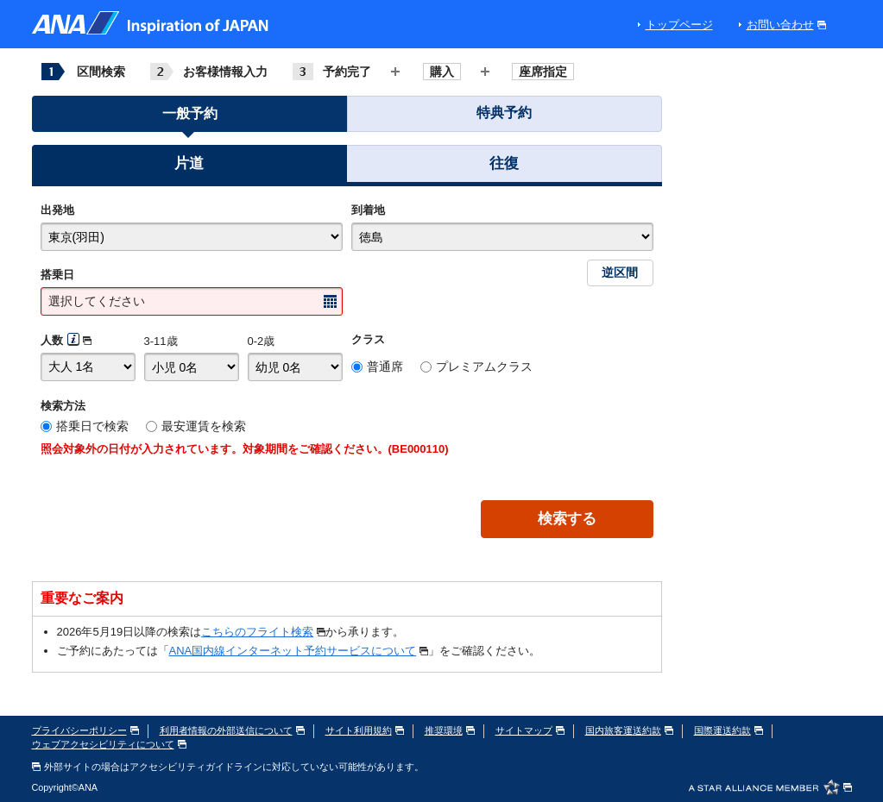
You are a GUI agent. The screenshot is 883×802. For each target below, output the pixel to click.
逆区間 (620, 272)
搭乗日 (57, 274)
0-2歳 (261, 341)
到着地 (368, 210)
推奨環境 (450, 730)
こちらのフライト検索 (263, 631)
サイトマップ (529, 730)
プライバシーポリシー (85, 730)
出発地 (57, 210)
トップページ (679, 24)
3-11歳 (161, 341)
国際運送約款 (728, 730)
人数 (52, 340)
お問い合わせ (786, 24)
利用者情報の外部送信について (232, 730)
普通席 (385, 366)
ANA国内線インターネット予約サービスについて (299, 650)
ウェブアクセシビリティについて (109, 744)
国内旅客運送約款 (629, 730)
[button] (189, 166)
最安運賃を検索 (203, 426)
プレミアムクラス (484, 366)
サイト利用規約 (364, 730)
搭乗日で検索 (92, 426)
